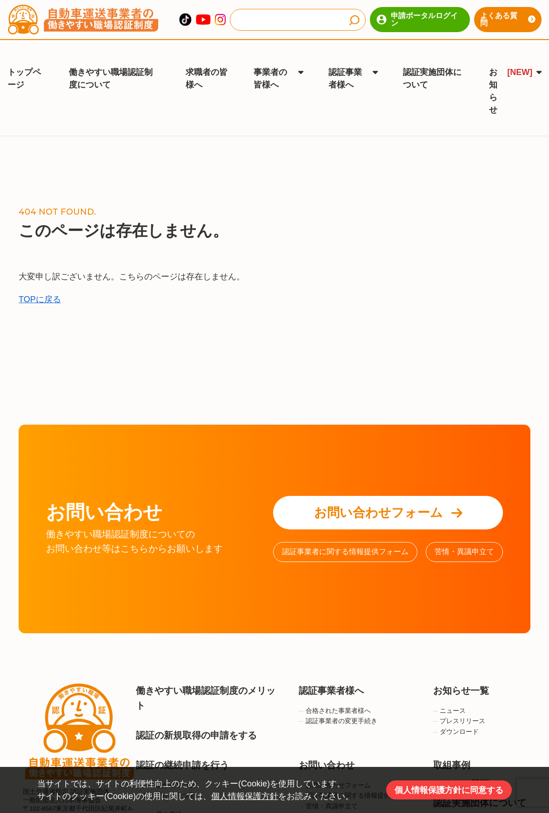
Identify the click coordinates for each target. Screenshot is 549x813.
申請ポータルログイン (417, 19)
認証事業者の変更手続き (338, 700)
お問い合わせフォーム (388, 492)
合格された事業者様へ (335, 689)
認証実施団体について (432, 65)
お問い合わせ (327, 744)
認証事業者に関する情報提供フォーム (345, 531)
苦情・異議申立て (464, 531)
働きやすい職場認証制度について (111, 65)
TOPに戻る (40, 278)
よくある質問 (508, 19)
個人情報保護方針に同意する (449, 790)
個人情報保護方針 (244, 796)
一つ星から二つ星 (165, 764)
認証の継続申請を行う (182, 744)
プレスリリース (459, 700)
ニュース (449, 689)
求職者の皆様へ (207, 65)
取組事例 (451, 744)
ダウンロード (456, 710)
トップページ (24, 65)
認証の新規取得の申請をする (196, 714)
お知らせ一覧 (461, 669)
